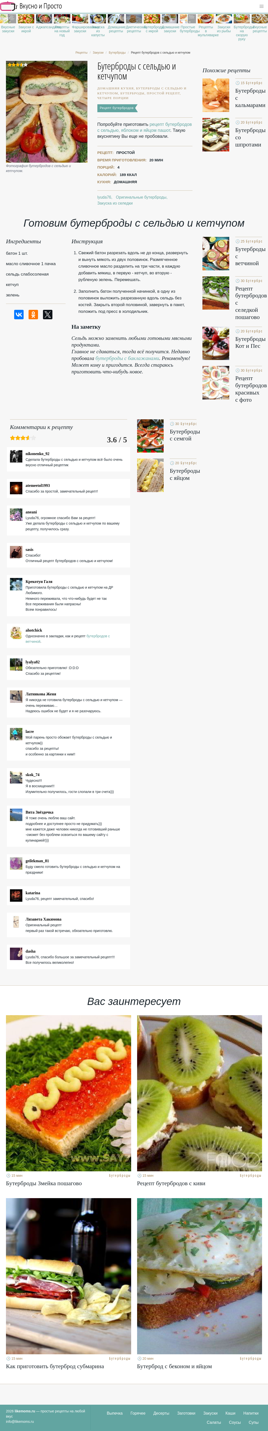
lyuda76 (104, 197)
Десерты (161, 1413)
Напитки (251, 1413)
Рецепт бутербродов (117, 108)
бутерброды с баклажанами (127, 358)
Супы (254, 1422)
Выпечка (115, 1413)
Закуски (210, 1413)
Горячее (138, 1413)
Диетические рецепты (134, 29)
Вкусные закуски (8, 29)
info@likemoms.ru (20, 1422)
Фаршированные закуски (80, 29)
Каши (230, 1413)
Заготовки (186, 1413)
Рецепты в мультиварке (206, 31)
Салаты (214, 1422)
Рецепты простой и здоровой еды (31, 6)
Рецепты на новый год (62, 31)
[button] (261, 6)
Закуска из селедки (115, 203)
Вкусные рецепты (260, 29)
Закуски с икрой (26, 29)
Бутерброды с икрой (152, 29)
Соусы (235, 1422)
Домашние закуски (170, 29)
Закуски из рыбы (224, 29)
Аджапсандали (44, 27)
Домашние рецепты (116, 29)
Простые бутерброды (188, 29)
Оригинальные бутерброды (141, 197)
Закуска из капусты (98, 31)
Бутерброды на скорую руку (242, 33)
